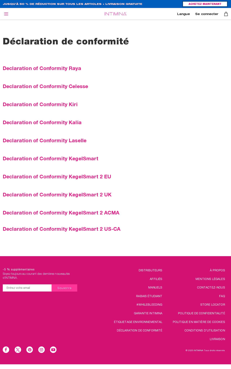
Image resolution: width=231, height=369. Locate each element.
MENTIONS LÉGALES (210, 279)
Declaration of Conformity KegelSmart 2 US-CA (61, 229)
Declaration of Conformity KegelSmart (50, 158)
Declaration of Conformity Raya (42, 68)
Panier (226, 14)
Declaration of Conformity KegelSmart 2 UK (57, 194)
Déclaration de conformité (139, 330)
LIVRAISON (217, 339)
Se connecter (206, 14)
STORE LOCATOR (212, 304)
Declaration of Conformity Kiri (40, 104)
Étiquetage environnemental (138, 322)
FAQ (222, 296)
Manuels (155, 287)
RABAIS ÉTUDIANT (149, 296)
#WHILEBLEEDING (149, 304)
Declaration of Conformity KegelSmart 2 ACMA (61, 212)
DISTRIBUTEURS (150, 270)
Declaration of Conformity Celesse (45, 86)
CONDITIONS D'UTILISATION (204, 330)
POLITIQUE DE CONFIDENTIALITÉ (201, 313)
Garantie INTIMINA (148, 313)
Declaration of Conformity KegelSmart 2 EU (57, 176)
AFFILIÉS (156, 279)
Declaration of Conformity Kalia (42, 122)
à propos (217, 270)
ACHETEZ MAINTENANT (205, 4)
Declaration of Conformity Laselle (44, 140)
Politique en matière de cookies (199, 322)
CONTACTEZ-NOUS (211, 287)
